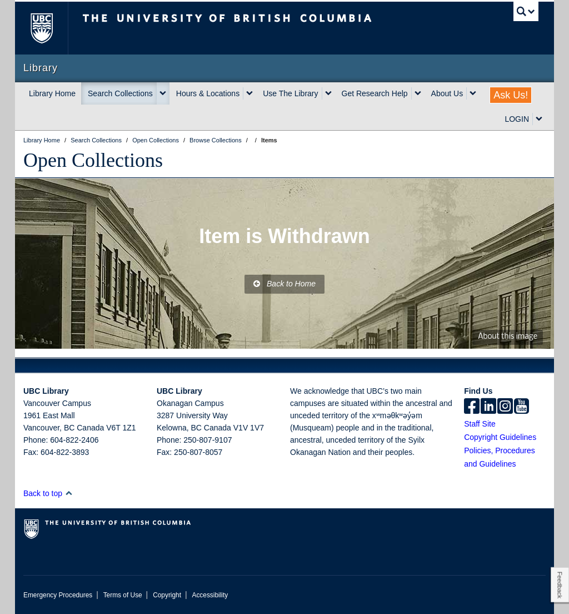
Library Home (52, 93)
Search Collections (120, 93)
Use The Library (290, 93)
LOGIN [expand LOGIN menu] (517, 119)
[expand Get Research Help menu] (418, 93)
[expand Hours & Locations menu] (249, 93)
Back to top (48, 493)
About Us (447, 93)
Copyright (167, 595)
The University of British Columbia (49, 28)
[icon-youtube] (521, 407)
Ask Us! (510, 95)
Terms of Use (122, 595)
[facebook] (472, 407)
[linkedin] (488, 407)
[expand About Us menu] (473, 93)
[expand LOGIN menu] (539, 119)
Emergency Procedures (57, 595)
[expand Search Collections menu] (162, 93)
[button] (68, 493)
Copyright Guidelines (500, 437)
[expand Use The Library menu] (328, 93)
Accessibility (210, 595)
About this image (507, 337)
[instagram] (505, 407)
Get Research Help (375, 93)
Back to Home (284, 283)
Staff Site (480, 423)
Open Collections (93, 160)
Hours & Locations (207, 93)
